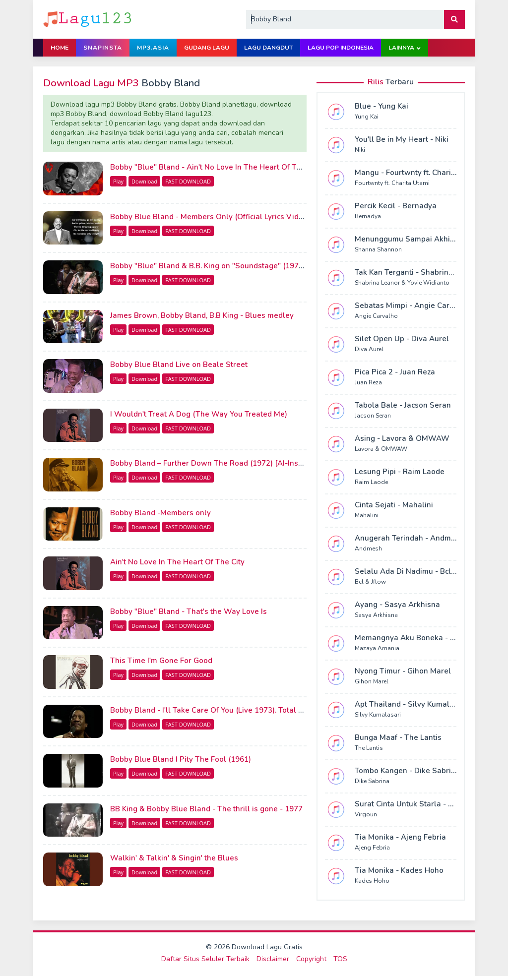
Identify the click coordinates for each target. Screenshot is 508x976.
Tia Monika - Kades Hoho (399, 870)
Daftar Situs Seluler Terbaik (205, 959)
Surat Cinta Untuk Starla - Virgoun (416, 804)
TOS (340, 959)
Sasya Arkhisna (376, 615)
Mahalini (367, 515)
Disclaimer (272, 959)
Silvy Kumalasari (378, 715)
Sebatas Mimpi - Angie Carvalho (412, 305)
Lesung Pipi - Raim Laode (399, 472)
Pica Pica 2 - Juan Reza (395, 372)
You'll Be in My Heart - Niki (401, 139)
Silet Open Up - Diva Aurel (402, 339)
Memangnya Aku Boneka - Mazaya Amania (431, 638)
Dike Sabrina (372, 781)
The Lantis (369, 748)
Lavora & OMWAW (381, 449)
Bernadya (368, 216)
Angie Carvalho (376, 316)
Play (118, 181)
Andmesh (368, 548)
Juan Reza (368, 382)
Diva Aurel (369, 349)
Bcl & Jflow (370, 582)
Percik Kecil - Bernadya (396, 206)
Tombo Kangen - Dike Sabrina (407, 771)
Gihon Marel (371, 681)
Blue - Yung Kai (381, 106)
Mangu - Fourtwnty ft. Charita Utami (418, 173)
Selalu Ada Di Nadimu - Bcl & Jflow (417, 571)
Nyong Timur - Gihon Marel (403, 671)
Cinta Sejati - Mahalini (394, 505)
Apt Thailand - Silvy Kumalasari (411, 704)
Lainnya (401, 48)
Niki (360, 150)
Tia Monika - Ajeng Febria (400, 837)
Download (144, 181)
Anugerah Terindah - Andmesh (409, 538)
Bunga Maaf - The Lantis (398, 737)
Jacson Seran (373, 416)
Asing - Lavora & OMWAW (402, 438)
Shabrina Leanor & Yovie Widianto (402, 283)
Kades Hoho (372, 881)
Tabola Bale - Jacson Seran (403, 405)
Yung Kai (367, 117)
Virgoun (366, 814)
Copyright (311, 959)
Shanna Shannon (378, 249)
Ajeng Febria (372, 848)
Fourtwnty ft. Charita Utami (392, 183)
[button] (454, 19)
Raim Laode (371, 482)
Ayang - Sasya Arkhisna (397, 605)
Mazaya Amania (377, 648)
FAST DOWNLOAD (188, 181)
